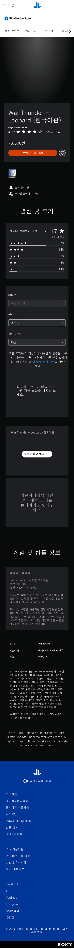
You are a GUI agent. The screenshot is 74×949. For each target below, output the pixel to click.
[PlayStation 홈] (37, 5)
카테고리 (30, 31)
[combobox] (37, 303)
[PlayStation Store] (18, 18)
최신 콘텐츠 (12, 31)
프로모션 (47, 31)
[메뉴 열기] (4, 6)
